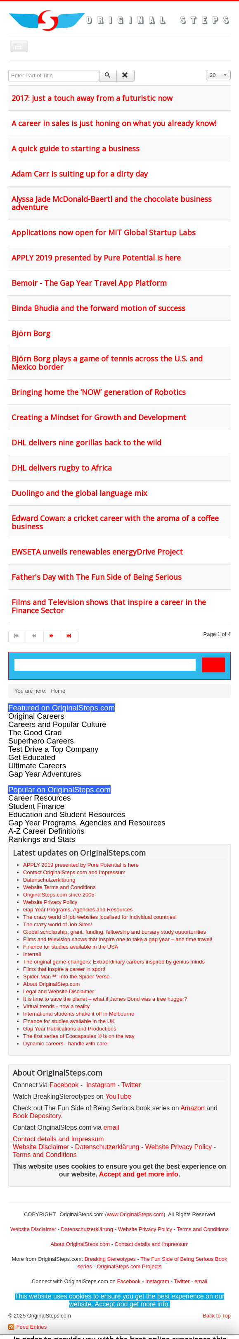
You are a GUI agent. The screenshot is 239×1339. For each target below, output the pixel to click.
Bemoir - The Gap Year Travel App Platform (89, 283)
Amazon (193, 1108)
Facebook (64, 1084)
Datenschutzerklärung (107, 1146)
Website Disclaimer (41, 1146)
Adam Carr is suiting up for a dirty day (80, 174)
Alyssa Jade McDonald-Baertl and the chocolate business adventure (112, 203)
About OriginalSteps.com (80, 1244)
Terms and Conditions (45, 1154)
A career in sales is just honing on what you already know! (114, 123)
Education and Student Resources (66, 814)
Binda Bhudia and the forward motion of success (98, 308)
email (111, 1127)
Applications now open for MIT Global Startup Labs (104, 232)
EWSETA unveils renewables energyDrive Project (97, 552)
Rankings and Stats (41, 839)
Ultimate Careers (37, 765)
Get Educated (31, 757)
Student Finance (36, 806)
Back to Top (217, 1316)
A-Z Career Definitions (46, 831)
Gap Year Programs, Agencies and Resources (87, 822)
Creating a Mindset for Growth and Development (99, 417)
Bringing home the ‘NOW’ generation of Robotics (99, 392)
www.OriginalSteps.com (135, 1214)
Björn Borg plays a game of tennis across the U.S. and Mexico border (107, 363)
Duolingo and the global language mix (79, 493)
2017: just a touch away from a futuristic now (92, 98)
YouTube (118, 1096)
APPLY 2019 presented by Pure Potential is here (96, 258)
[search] (104, 665)
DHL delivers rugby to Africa (62, 468)
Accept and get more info (138, 1174)
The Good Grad (35, 732)
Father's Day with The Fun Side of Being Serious (97, 577)
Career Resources (39, 798)
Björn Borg (31, 333)
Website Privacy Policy (178, 1146)
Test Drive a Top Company (53, 749)
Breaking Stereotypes (110, 1259)
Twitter (131, 1084)
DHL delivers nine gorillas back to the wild (86, 442)
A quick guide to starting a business (76, 148)
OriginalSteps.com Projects (129, 1266)
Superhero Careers (41, 740)
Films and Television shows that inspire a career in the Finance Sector (109, 606)
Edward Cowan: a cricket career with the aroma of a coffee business (115, 522)
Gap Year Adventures (44, 774)
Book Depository (37, 1115)
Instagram (101, 1084)
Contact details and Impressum (152, 1244)
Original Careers (36, 716)
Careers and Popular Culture (57, 724)
